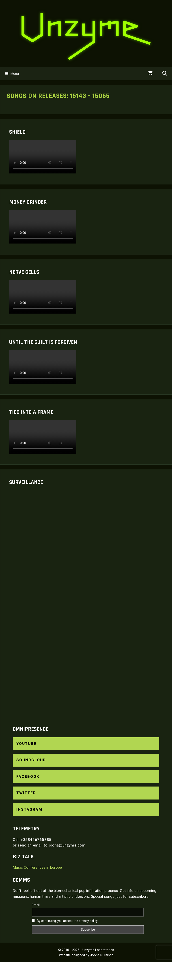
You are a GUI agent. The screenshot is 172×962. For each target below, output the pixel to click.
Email (36, 905)
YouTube (26, 743)
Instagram (29, 809)
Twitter (26, 793)
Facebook (27, 776)
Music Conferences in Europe (37, 867)
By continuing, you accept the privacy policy (65, 921)
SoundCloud (31, 760)
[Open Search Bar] (164, 73)
